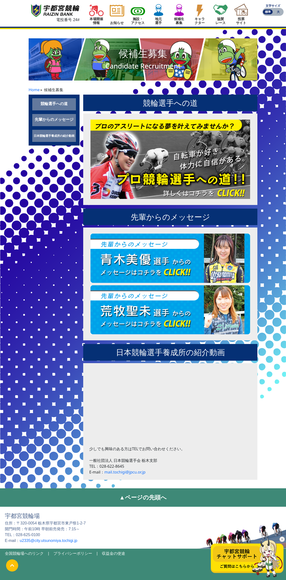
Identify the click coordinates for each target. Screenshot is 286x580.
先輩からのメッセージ (54, 119)
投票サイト (241, 21)
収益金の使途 (113, 553)
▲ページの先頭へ (143, 497)
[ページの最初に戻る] (12, 565)
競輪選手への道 (54, 103)
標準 (268, 12)
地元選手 (158, 21)
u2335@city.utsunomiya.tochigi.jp (48, 541)
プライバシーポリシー (72, 553)
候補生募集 (179, 21)
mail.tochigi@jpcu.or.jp (125, 472)
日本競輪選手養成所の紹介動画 (54, 136)
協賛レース (220, 21)
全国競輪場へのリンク (24, 553)
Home (34, 89)
